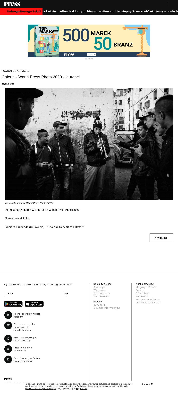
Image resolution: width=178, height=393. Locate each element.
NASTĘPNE (161, 237)
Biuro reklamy (101, 293)
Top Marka (142, 296)
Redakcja (99, 287)
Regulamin (99, 304)
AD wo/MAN (142, 293)
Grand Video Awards (148, 302)
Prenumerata (101, 296)
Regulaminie (81, 388)
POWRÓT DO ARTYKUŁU (16, 71)
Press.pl (140, 290)
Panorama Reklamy (148, 299)
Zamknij (147, 384)
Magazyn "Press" (146, 287)
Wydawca (99, 290)
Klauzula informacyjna (106, 307)
